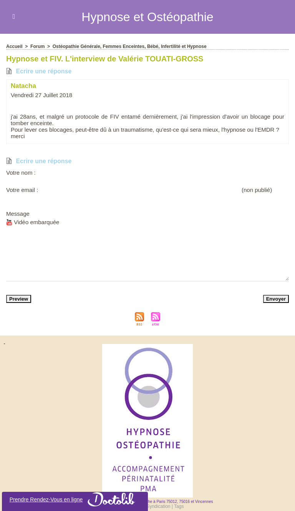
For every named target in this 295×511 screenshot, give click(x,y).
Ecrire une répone (38, 71)
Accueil (14, 46)
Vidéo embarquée (32, 222)
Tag (179, 506)
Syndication (158, 506)
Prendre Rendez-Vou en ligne (75, 499)
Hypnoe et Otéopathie (147, 17)
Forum (37, 46)
